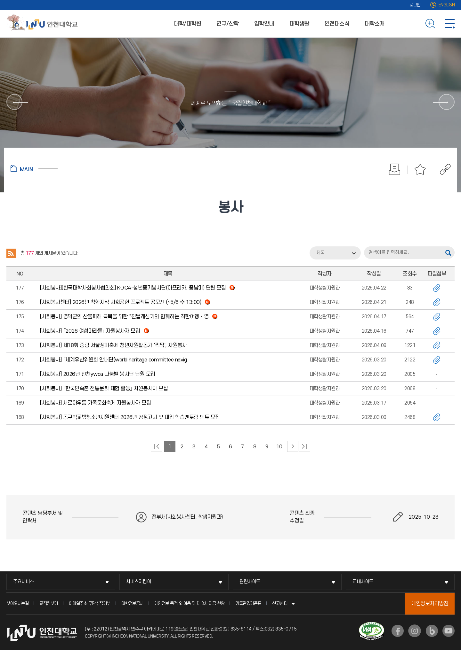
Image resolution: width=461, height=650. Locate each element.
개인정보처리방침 (429, 604)
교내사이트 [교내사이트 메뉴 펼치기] (362, 581)
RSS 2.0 (11, 253)
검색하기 (430, 23)
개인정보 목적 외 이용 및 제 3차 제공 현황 (189, 603)
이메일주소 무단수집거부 (89, 603)
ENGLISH (447, 5)
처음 (156, 446)
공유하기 (442, 169)
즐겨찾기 (420, 169)
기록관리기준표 (248, 603)
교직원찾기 (48, 603)
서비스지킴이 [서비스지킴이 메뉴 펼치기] (138, 581)
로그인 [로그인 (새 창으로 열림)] (415, 5)
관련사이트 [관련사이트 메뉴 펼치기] (249, 581)
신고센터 (279, 603)
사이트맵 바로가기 (450, 23)
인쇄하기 (395, 169)
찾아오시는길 (17, 603)
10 (279, 447)
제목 (320, 253)
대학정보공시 (132, 603)
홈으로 (34, 168)
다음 (292, 446)
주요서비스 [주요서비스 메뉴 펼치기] (23, 581)
